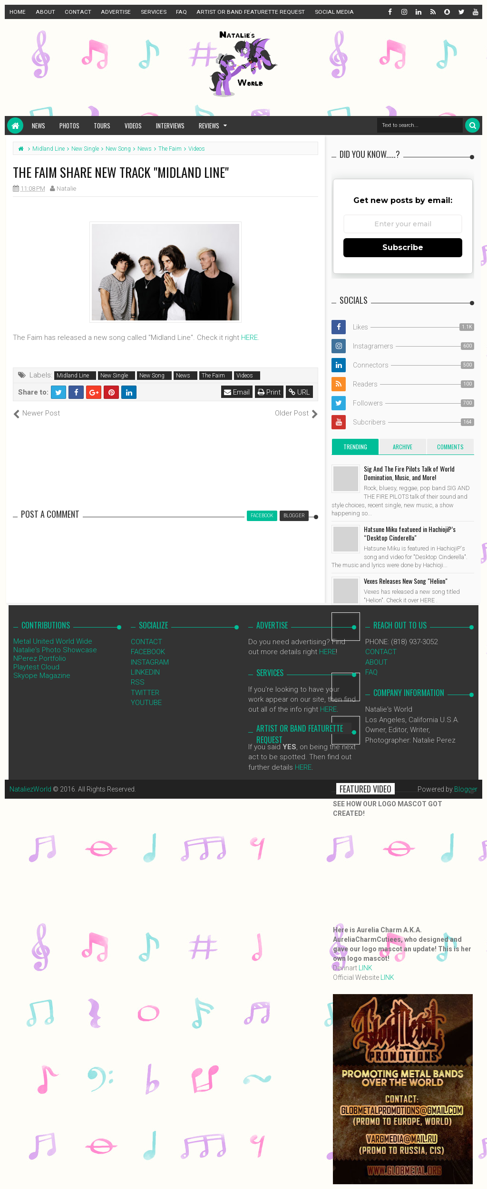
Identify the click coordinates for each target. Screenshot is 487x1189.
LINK (365, 968)
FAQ (181, 12)
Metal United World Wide (52, 641)
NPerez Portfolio (39, 658)
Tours (102, 125)
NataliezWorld (30, 789)
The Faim (213, 375)
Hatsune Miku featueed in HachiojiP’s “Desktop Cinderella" (410, 533)
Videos (133, 125)
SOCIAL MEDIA (334, 12)
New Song (152, 375)
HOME (18, 12)
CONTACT (78, 12)
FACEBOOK (148, 652)
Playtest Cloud (36, 667)
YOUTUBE (146, 702)
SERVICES (153, 12)
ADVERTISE (116, 12)
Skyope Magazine (41, 675)
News (38, 125)
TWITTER (145, 692)
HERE (249, 337)
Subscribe (402, 247)
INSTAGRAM (150, 662)
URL (299, 392)
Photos (69, 125)
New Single (114, 375)
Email (237, 392)
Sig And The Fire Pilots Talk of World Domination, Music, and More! (409, 473)
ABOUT (45, 12)
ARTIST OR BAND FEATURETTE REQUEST (250, 12)
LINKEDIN (145, 672)
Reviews (209, 125)
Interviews (170, 125)
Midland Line (73, 375)
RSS (138, 682)
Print (269, 392)
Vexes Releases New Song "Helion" (406, 581)
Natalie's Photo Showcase (55, 650)
